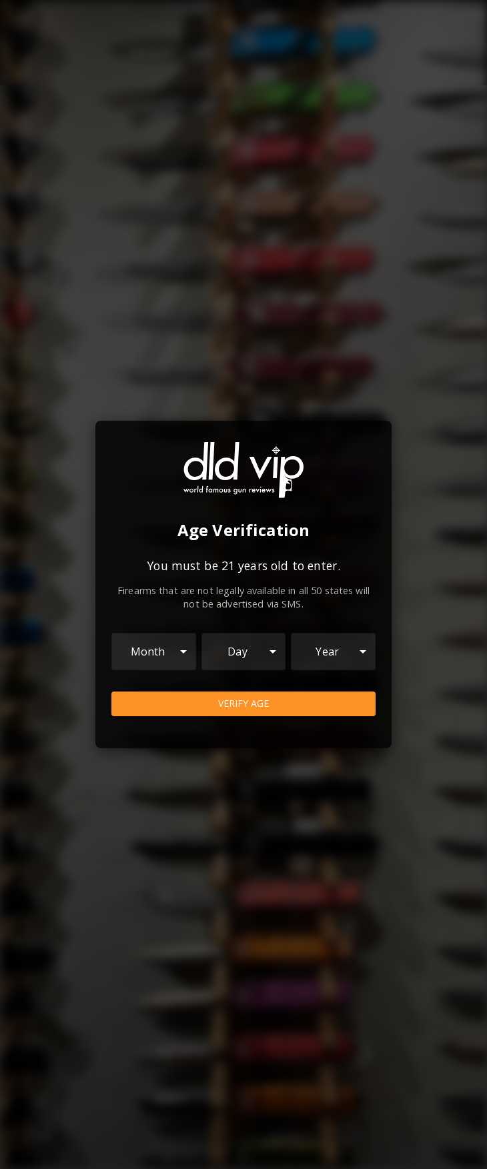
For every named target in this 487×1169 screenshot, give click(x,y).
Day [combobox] (237, 651)
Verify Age (243, 704)
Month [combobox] (148, 651)
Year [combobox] (327, 651)
